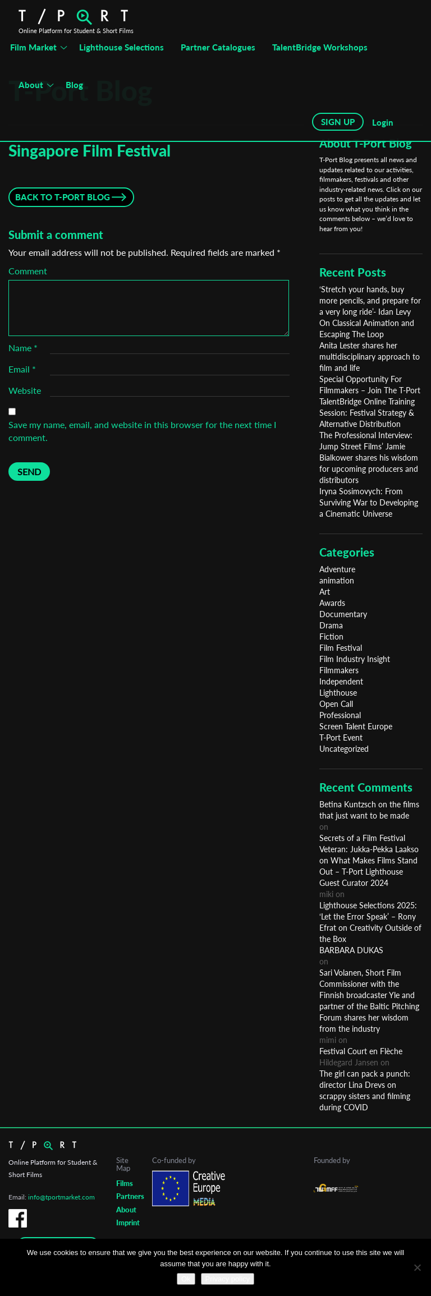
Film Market (33, 47)
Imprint (128, 1222)
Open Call (336, 704)
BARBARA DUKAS (351, 950)
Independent (341, 681)
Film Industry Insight (354, 659)
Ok (186, 1279)
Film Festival (340, 647)
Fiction (331, 636)
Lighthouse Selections (121, 47)
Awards (332, 603)
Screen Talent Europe (355, 726)
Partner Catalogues (218, 47)
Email (22, 369)
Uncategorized (344, 748)
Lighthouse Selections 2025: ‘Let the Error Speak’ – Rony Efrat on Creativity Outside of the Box (370, 922)
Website (24, 390)
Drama (331, 625)
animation (336, 580)
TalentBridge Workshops (320, 47)
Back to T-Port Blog (62, 197)
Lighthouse (338, 692)
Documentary (343, 614)
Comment (27, 270)
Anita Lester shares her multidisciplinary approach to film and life (369, 357)
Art (324, 591)
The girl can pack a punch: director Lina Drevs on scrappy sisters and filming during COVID (364, 1090)
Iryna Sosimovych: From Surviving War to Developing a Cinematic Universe (368, 502)
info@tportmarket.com (61, 1197)
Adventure (337, 569)
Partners (130, 1196)
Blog (74, 85)
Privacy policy (227, 1279)
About (31, 85)
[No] (417, 1267)
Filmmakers (339, 670)
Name (23, 347)
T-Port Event (341, 737)
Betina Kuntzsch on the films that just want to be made (369, 809)
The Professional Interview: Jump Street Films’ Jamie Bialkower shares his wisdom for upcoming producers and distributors (368, 457)
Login (382, 122)
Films (124, 1183)
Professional (340, 715)
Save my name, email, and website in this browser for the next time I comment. (142, 431)
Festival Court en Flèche (360, 1051)
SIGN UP (338, 122)
